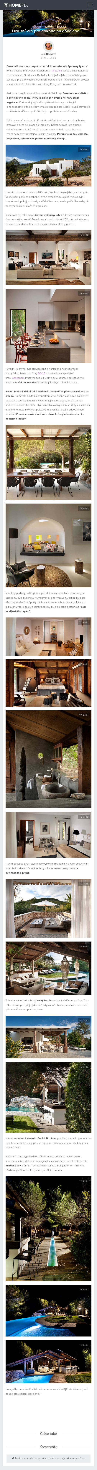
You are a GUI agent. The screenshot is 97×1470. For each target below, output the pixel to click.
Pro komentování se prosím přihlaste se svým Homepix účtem (48, 1458)
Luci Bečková (48, 54)
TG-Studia (56, 70)
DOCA (42, 373)
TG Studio (83, 149)
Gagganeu (18, 378)
